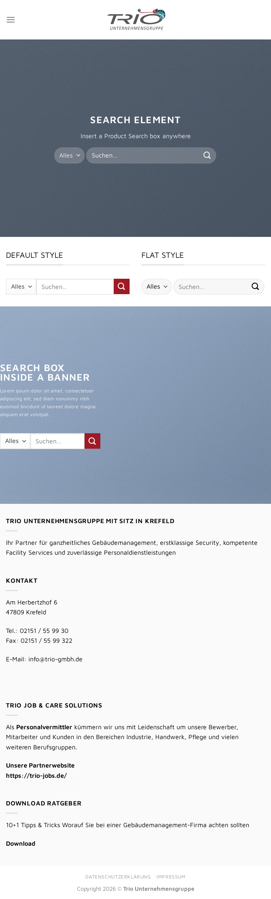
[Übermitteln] (207, 155)
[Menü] (10, 19)
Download (21, 843)
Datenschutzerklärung (118, 877)
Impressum (171, 877)
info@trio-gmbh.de (55, 659)
